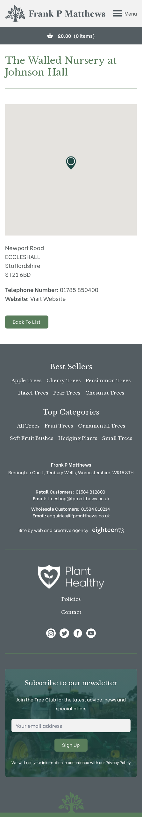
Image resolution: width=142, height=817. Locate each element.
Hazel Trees (33, 393)
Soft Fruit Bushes (31, 438)
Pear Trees (66, 393)
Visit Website (48, 298)
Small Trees (117, 438)
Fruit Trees (59, 426)
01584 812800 (90, 491)
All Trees (28, 426)
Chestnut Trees (104, 393)
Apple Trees (26, 380)
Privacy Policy (118, 762)
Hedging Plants (77, 438)
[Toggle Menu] (125, 13)
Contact (71, 612)
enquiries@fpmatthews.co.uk (71, 515)
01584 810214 (95, 508)
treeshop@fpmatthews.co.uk (71, 498)
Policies (71, 599)
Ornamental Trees (101, 426)
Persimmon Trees (108, 380)
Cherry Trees (63, 380)
